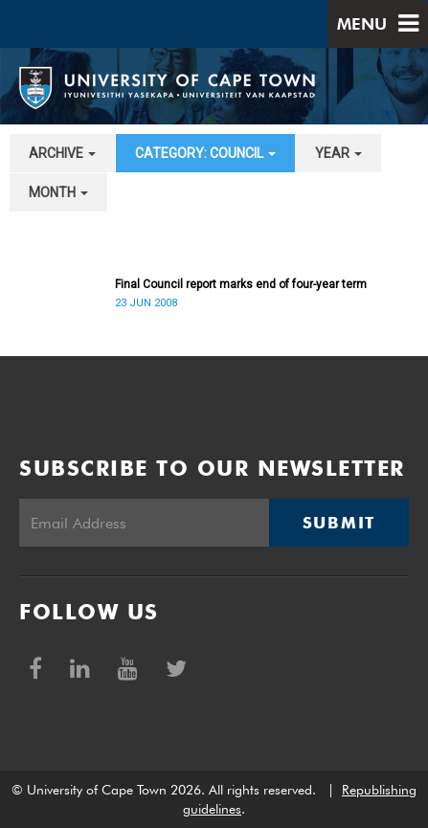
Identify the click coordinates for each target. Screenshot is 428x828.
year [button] (338, 153)
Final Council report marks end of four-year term (241, 284)
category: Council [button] (205, 153)
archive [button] (62, 153)
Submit (339, 522)
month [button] (58, 192)
